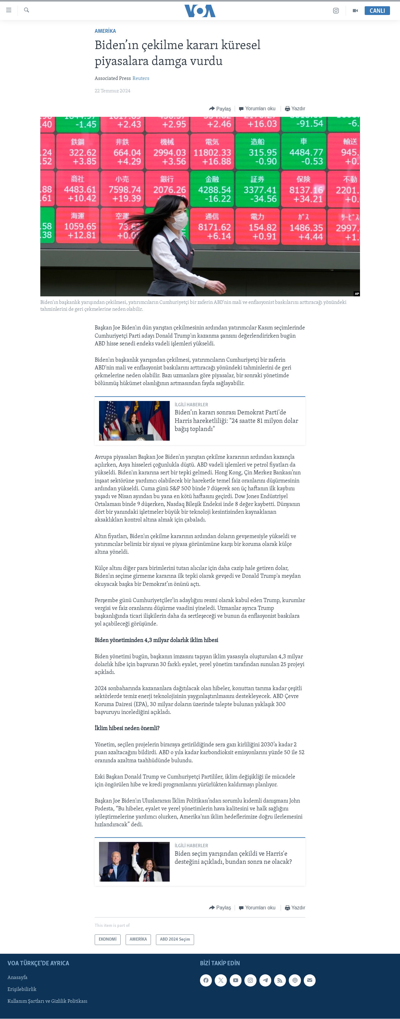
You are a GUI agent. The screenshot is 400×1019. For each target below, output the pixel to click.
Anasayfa (18, 978)
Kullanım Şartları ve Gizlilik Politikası (48, 1001)
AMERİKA (105, 31)
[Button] (220, 109)
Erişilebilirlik (22, 989)
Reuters (140, 78)
